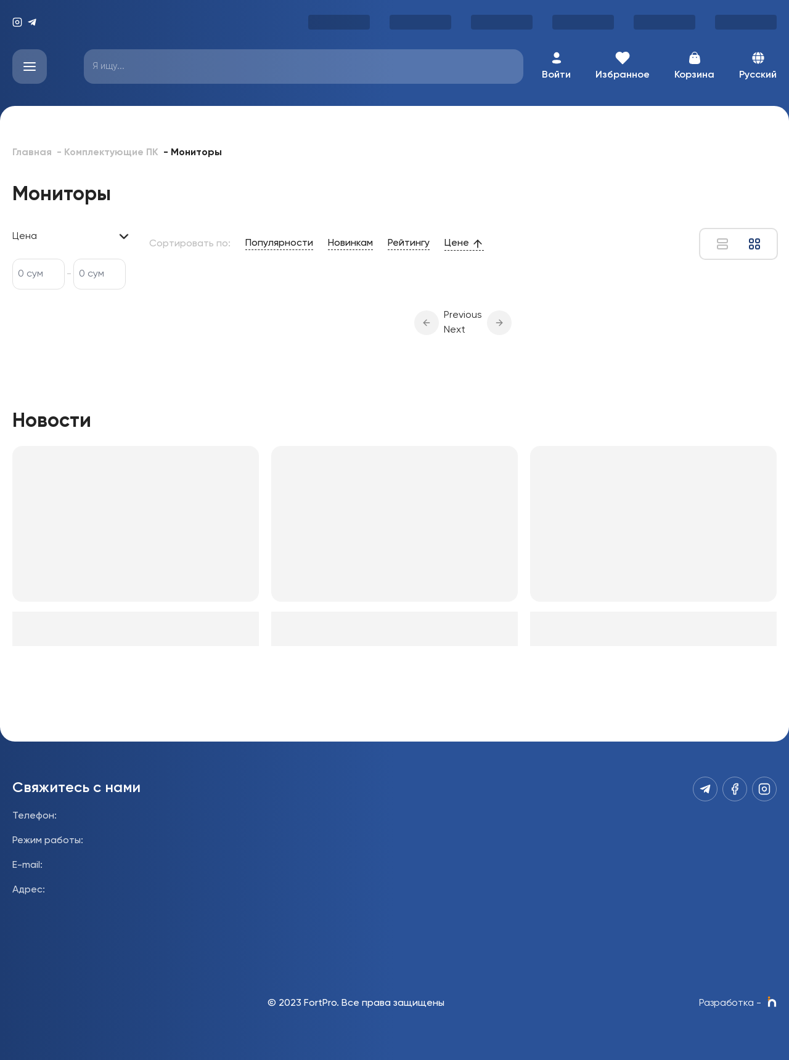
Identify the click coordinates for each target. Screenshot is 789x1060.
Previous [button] (463, 315)
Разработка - (738, 1003)
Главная (32, 153)
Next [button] (454, 330)
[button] (426, 322)
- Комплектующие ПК (107, 153)
